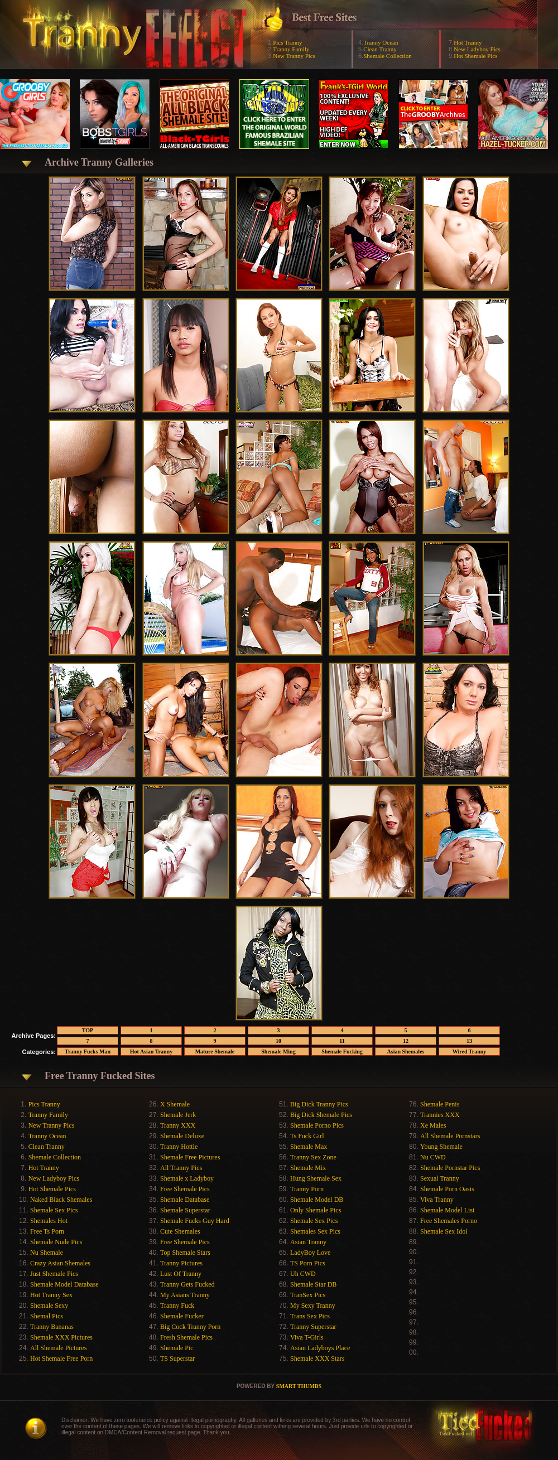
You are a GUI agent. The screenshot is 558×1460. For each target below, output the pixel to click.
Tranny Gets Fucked (187, 1284)
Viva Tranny (437, 1199)
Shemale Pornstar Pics (450, 1168)
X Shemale (175, 1104)
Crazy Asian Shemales (60, 1263)
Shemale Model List (447, 1210)
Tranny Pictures (181, 1263)
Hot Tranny (468, 42)
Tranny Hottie (179, 1146)
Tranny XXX (177, 1125)
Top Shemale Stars (185, 1252)
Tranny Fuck (177, 1305)
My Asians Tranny (185, 1295)
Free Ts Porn (47, 1231)
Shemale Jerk (178, 1115)
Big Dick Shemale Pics (321, 1115)
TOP (87, 1030)
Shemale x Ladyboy (187, 1178)
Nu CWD (433, 1157)
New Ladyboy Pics (477, 49)
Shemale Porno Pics (317, 1125)
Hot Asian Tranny (151, 1051)
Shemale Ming (278, 1051)
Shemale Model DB (316, 1199)
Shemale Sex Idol (444, 1231)
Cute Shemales (180, 1231)
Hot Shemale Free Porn (61, 1358)
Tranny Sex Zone (313, 1157)
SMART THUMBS (298, 1386)
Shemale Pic (177, 1348)
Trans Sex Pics (310, 1316)
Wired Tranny (470, 1051)
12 (405, 1041)
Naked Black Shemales (61, 1199)
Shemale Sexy (49, 1305)
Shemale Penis (439, 1104)
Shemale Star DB (313, 1284)
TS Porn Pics (307, 1263)
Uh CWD (303, 1274)
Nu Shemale (46, 1252)
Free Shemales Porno (448, 1221)
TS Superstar (177, 1358)
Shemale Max (308, 1146)
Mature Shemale (215, 1051)
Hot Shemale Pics (475, 55)
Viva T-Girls (307, 1337)
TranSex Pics (307, 1295)
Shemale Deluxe (182, 1136)
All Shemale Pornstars (450, 1136)
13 (469, 1041)
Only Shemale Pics (315, 1210)
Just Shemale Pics (54, 1274)
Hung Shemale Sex (315, 1178)
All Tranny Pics (181, 1168)
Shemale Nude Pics (56, 1242)
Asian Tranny (308, 1242)
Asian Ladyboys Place (320, 1348)
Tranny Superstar (313, 1327)
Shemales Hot (49, 1221)
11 (341, 1041)
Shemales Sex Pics (315, 1231)
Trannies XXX (440, 1115)
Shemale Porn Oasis (447, 1189)
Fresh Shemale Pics (186, 1337)
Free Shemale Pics (185, 1189)
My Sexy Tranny (312, 1305)
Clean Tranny (380, 49)
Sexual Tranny (439, 1178)
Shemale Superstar (185, 1210)
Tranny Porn (307, 1189)
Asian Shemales (406, 1051)
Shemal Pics (46, 1316)
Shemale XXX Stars (317, 1358)
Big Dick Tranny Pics (319, 1104)
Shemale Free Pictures (190, 1157)
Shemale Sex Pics (54, 1210)
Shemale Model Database (64, 1284)
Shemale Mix (308, 1168)
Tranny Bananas (52, 1327)
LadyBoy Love (310, 1252)
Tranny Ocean (380, 42)
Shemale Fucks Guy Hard (194, 1221)
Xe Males (433, 1125)
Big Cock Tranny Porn (190, 1327)
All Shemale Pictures (58, 1348)
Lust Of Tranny (180, 1274)
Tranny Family (291, 49)
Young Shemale (441, 1146)
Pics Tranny (287, 42)
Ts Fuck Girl (307, 1136)
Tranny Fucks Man (87, 1051)
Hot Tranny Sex (51, 1295)
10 (278, 1041)
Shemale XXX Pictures (61, 1337)
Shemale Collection (387, 55)
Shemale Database (184, 1199)
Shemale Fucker (182, 1316)
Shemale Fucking (342, 1051)
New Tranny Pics (294, 55)
